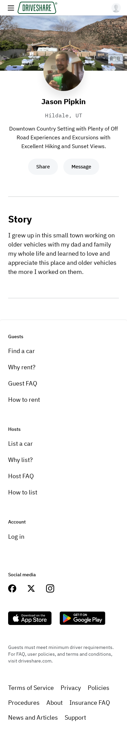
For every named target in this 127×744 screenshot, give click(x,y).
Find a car (21, 351)
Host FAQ (21, 476)
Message (81, 166)
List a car (20, 443)
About (54, 702)
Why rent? (22, 367)
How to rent (24, 399)
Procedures (24, 702)
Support (75, 717)
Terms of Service (31, 688)
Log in (16, 536)
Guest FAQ (22, 383)
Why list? (20, 460)
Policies (98, 688)
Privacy (71, 688)
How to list (22, 492)
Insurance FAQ (89, 702)
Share (43, 166)
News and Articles (33, 717)
